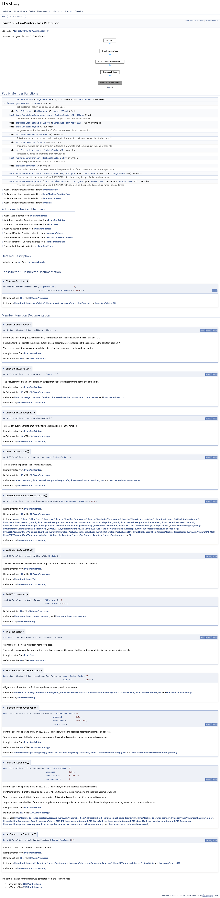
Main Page (7, 11)
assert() (18, 519)
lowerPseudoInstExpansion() (31, 402)
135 (21, 392)
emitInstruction (25, 150)
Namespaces (43, 11)
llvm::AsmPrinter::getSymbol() (185, 525)
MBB (212, 532)
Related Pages (20, 11)
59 (21, 358)
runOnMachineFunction (28, 158)
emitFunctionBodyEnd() (47, 692)
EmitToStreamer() (23, 480)
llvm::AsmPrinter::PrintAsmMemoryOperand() (154, 752)
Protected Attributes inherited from (28, 246)
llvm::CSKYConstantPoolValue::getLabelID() (25, 525)
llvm (3, 16)
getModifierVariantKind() (105, 525)
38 (21, 660)
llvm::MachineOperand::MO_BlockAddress (86, 821)
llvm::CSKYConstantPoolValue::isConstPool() (157, 528)
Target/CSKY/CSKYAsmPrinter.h (31, 31)
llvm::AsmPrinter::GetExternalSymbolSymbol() (97, 522)
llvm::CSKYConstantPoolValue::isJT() (113, 532)
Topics (32, 11)
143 (21, 475)
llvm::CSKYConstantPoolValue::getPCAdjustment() (144, 525)
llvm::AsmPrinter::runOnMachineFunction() (90, 863)
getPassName (22, 103)
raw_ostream (118, 173)
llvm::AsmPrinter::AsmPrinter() (29, 303)
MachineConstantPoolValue (66, 123)
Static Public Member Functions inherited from (33, 220)
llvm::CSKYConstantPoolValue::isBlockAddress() (110, 528)
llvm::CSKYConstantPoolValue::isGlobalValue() (72, 532)
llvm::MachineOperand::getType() (20, 821)
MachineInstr (62, 115)
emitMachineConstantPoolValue (33, 123)
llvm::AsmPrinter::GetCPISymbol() (20, 522)
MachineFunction (52, 158)
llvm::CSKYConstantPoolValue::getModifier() (70, 525)
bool (11, 115)
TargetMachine (43, 99)
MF (64, 158)
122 (21, 436)
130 (21, 574)
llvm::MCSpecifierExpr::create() (71, 519)
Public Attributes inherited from (26, 228)
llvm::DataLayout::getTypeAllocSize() (66, 528)
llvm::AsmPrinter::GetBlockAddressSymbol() (177, 519)
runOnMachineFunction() (179, 692)
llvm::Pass (47, 202)
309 (21, 747)
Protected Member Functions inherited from (32, 233)
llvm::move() (52, 303)
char (93, 173)
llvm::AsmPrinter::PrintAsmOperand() (84, 824)
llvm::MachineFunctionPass (56, 194)
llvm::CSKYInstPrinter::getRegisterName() (69, 752)
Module (43, 134)
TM (54, 99)
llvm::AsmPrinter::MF (146, 692)
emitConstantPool (25, 165)
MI (73, 115)
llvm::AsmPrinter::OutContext (75, 303)
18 (19, 262)
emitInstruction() (26, 621)
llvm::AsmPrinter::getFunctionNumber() (141, 522)
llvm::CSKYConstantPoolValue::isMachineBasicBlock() (159, 532)
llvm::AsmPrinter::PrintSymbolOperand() (129, 824)
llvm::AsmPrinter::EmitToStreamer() (32, 616)
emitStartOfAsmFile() (124, 692)
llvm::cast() (49, 519)
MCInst (64, 111)
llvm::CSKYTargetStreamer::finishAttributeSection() (40, 397)
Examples (79, 11)
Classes (57, 11)
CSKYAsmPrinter (16, 16)
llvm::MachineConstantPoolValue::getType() (25, 528)
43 (21, 858)
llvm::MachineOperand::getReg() (30, 752)
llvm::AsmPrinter (50, 189)
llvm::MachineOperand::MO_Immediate (171, 821)
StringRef (8, 103)
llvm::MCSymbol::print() (53, 824)
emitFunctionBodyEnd (27, 126)
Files (68, 11)
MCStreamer (85, 99)
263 (21, 812)
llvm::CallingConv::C (33, 519)
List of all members (212, 21)
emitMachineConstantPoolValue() (96, 692)
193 (21, 514)
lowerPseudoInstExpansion (30, 115)
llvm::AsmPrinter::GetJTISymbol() (178, 522)
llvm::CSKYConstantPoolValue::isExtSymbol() (25, 532)
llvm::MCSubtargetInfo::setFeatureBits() (133, 863)
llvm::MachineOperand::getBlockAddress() (35, 817)
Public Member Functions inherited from (30, 189)
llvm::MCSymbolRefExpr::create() (104, 519)
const (37, 103)
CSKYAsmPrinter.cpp (38, 298)
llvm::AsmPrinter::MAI (198, 532)
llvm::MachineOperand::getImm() (119, 817)
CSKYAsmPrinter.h (36, 262)
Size (131, 535)
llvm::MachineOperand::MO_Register (21, 824)
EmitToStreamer (24, 111)
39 (21, 298)
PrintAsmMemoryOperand (28, 181)
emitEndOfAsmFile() (24, 692)
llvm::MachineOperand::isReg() (106, 752)
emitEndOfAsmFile (25, 142)
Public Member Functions (194, 21)
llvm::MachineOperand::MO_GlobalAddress (129, 821)
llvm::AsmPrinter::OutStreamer (82, 397)
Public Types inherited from (24, 215)
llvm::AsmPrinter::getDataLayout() (55, 522)
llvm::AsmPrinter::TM (105, 303)
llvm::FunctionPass (51, 198)
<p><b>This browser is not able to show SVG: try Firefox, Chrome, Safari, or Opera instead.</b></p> (110, 62)
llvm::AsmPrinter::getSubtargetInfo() (51, 480)
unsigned (70, 173)
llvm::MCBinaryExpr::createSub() (138, 519)
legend (110, 87)
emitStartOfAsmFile (27, 134)
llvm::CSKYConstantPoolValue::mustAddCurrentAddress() (31, 535)
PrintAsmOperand (25, 173)
